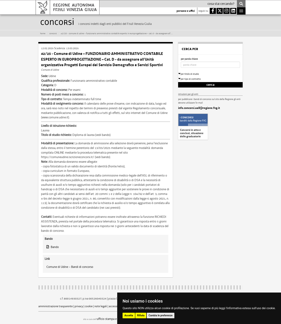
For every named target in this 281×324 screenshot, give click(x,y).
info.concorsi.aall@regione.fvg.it (199, 108)
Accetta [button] (128, 315)
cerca (210, 84)
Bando (52, 247)
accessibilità (116, 306)
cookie (89, 306)
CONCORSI (53, 33)
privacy (79, 306)
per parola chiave (189, 58)
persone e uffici (186, 11)
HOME (42, 33)
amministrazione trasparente (55, 306)
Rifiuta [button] (140, 315)
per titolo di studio (188, 73)
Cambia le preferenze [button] (161, 315)
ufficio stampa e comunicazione (116, 319)
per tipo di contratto (189, 78)
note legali (100, 306)
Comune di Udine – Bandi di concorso (69, 267)
